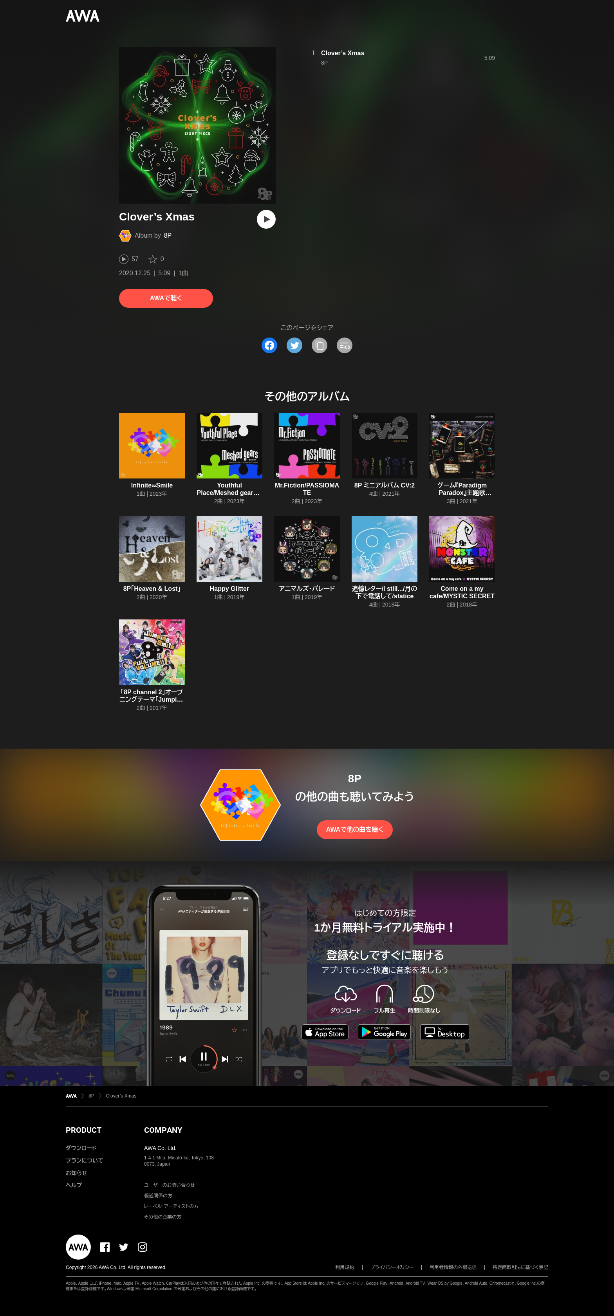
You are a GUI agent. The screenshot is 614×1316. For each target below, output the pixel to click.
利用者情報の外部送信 (453, 1267)
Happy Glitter (229, 588)
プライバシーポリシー (392, 1267)
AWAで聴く (166, 298)
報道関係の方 (158, 1196)
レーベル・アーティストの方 (171, 1206)
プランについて (84, 1160)
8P (168, 235)
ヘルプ (74, 1185)
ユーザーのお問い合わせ (169, 1185)
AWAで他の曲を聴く (354, 829)
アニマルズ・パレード (307, 588)
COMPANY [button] (163, 1130)
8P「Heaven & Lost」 (152, 588)
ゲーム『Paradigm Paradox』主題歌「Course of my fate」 (461, 493)
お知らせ (76, 1173)
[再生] (266, 219)
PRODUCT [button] (83, 1130)
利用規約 (345, 1267)
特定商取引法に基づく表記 (520, 1267)
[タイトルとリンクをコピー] (319, 345)
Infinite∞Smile (152, 485)
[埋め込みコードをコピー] (344, 345)
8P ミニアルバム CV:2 (384, 485)
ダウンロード (81, 1148)
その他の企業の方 (162, 1217)
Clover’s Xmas (342, 53)
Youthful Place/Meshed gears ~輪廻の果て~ (229, 493)
